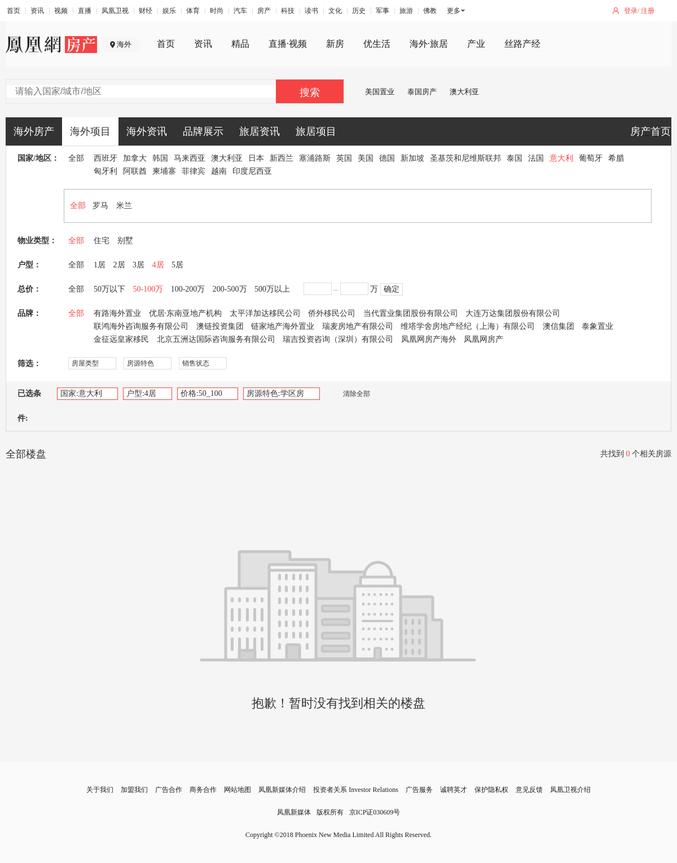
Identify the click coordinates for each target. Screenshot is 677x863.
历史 (359, 11)
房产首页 (650, 131)
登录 (631, 11)
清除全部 (351, 394)
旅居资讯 (259, 131)
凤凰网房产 (483, 339)
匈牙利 (105, 171)
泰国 (514, 158)
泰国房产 (422, 91)
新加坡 (412, 158)
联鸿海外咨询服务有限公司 (141, 326)
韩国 (160, 158)
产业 (476, 44)
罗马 (100, 205)
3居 (138, 265)
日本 (256, 158)
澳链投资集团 (220, 326)
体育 (193, 11)
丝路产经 (522, 44)
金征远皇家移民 (121, 339)
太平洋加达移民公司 (265, 313)
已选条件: (29, 405)
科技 (287, 11)
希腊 (616, 158)
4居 (158, 265)
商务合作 (203, 790)
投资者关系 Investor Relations (355, 790)
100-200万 (188, 289)
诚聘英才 (453, 790)
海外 (124, 44)
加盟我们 (134, 790)
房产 (264, 11)
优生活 (376, 44)
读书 (311, 11)
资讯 (37, 11)
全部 (76, 158)
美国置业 (379, 91)
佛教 (430, 11)
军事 (382, 11)
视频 (61, 11)
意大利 (561, 158)
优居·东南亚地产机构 (185, 313)
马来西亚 (189, 158)
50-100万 (148, 289)
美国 (365, 158)
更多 (453, 11)
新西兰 (281, 158)
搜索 (310, 92)
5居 (177, 265)
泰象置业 (597, 326)
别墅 (125, 240)
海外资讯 (146, 131)
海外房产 (34, 131)
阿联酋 (135, 171)
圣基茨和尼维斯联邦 (465, 158)
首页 (13, 11)
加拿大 (135, 158)
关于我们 (99, 790)
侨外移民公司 (331, 313)
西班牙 (105, 158)
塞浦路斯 (315, 158)
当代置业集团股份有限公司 (410, 313)
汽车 (240, 11)
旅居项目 (316, 131)
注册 (647, 11)
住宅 (101, 240)
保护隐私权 (491, 790)
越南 (219, 171)
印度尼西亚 (252, 171)
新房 (335, 44)
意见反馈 (529, 790)
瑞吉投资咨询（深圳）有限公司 (338, 339)
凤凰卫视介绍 (570, 790)
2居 (119, 265)
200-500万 (230, 289)
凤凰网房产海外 (428, 339)
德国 (387, 158)
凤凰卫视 (115, 11)
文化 (335, 11)
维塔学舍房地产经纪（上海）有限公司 (468, 326)
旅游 (406, 11)
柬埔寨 (164, 171)
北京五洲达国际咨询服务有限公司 (216, 339)
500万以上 (272, 289)
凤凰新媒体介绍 (282, 790)
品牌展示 (203, 131)
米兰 (124, 205)
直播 (84, 11)
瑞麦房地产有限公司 (357, 326)
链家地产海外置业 (282, 326)
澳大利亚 (464, 91)
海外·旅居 (429, 44)
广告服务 (419, 790)
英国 (344, 158)
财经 (145, 11)
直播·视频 (288, 44)
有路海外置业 (117, 313)
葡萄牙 (591, 158)
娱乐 (169, 11)
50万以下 (109, 289)
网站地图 (237, 790)
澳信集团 (558, 326)
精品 (240, 44)
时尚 (216, 11)
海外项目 (90, 131)
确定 (391, 289)
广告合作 (168, 790)
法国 (536, 158)
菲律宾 (193, 171)
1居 (99, 265)
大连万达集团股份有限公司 (512, 313)
